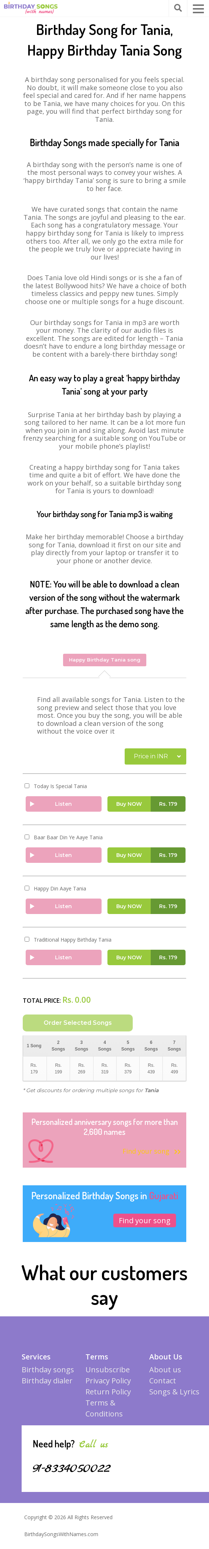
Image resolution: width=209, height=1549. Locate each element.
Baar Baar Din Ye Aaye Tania (68, 836)
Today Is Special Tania (60, 785)
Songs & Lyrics (174, 1396)
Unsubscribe (107, 1374)
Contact (162, 1385)
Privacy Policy (108, 1385)
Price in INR (151, 755)
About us (165, 1374)
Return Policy (108, 1396)
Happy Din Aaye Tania (60, 888)
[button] (198, 8)
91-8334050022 (75, 1472)
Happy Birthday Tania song (104, 659)
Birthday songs (48, 1374)
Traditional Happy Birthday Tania (72, 939)
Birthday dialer (47, 1385)
